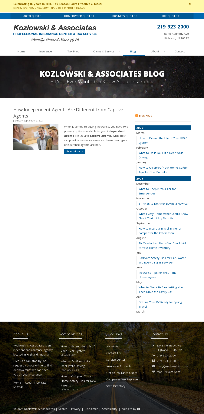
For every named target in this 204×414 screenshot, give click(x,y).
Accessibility (109, 409)
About (158, 51)
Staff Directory (124, 386)
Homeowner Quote (79, 16)
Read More (74, 151)
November (143, 198)
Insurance (48, 51)
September (143, 223)
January (141, 162)
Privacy (76, 409)
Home (21, 51)
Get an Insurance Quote (124, 373)
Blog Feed (143, 115)
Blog (136, 51)
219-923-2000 (166, 355)
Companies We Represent (124, 379)
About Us (124, 346)
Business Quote (124, 16)
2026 (139, 128)
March (140, 133)
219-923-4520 (166, 361)
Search (62, 409)
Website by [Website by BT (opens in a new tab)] (130, 409)
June (139, 267)
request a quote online (28, 365)
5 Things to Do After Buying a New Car (164, 203)
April (139, 297)
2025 (139, 178)
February (142, 147)
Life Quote (170, 16)
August (141, 238)
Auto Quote (33, 16)
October (141, 208)
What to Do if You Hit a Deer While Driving (79, 365)
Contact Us (124, 353)
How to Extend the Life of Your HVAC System (79, 350)
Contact (183, 51)
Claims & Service (107, 51)
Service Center (124, 359)
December (143, 183)
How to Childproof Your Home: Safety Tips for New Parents (79, 383)
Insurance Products (124, 366)
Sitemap (18, 387)
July (138, 252)
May (139, 282)
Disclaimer (91, 409)
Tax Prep (73, 51)
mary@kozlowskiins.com (172, 366)
